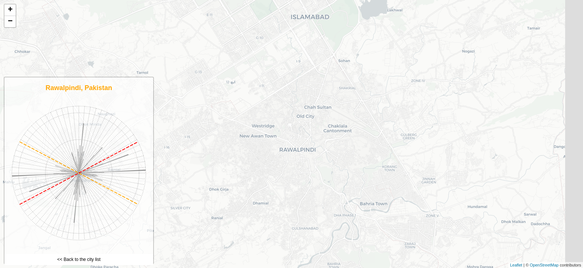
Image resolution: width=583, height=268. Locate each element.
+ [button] (10, 10)
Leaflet (516, 265)
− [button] (10, 21)
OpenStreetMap (544, 265)
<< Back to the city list (79, 259)
